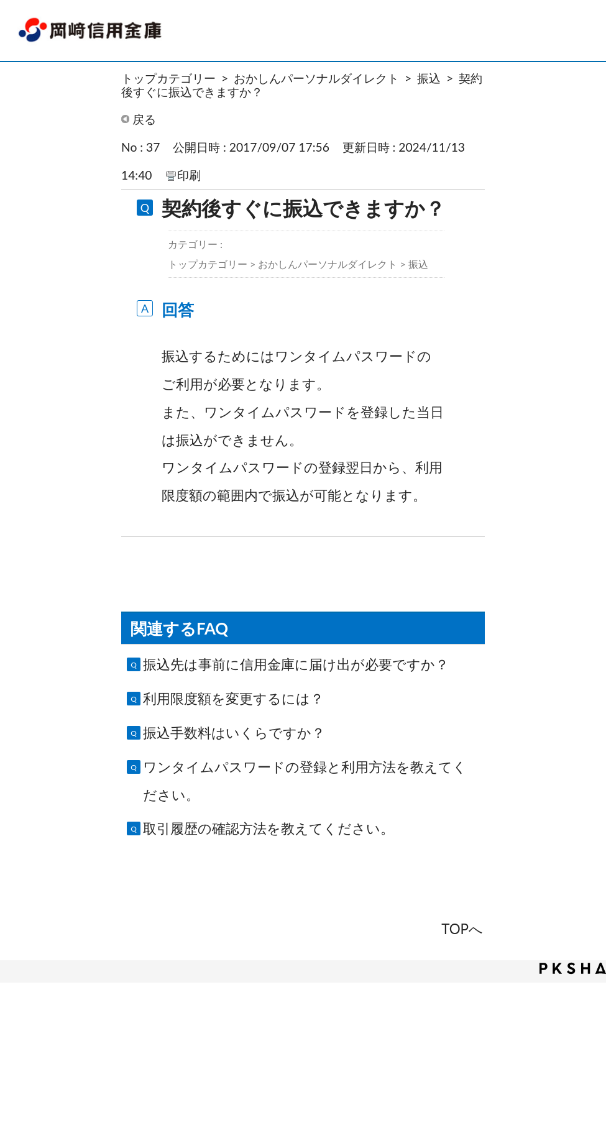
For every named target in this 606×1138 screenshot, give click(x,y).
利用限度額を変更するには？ (233, 698)
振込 (429, 78)
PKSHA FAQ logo (572, 968)
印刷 (189, 175)
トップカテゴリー (168, 78)
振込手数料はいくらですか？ (234, 732)
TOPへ (462, 928)
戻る (144, 119)
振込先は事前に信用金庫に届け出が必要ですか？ (296, 664)
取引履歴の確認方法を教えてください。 (268, 828)
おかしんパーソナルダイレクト (316, 78)
